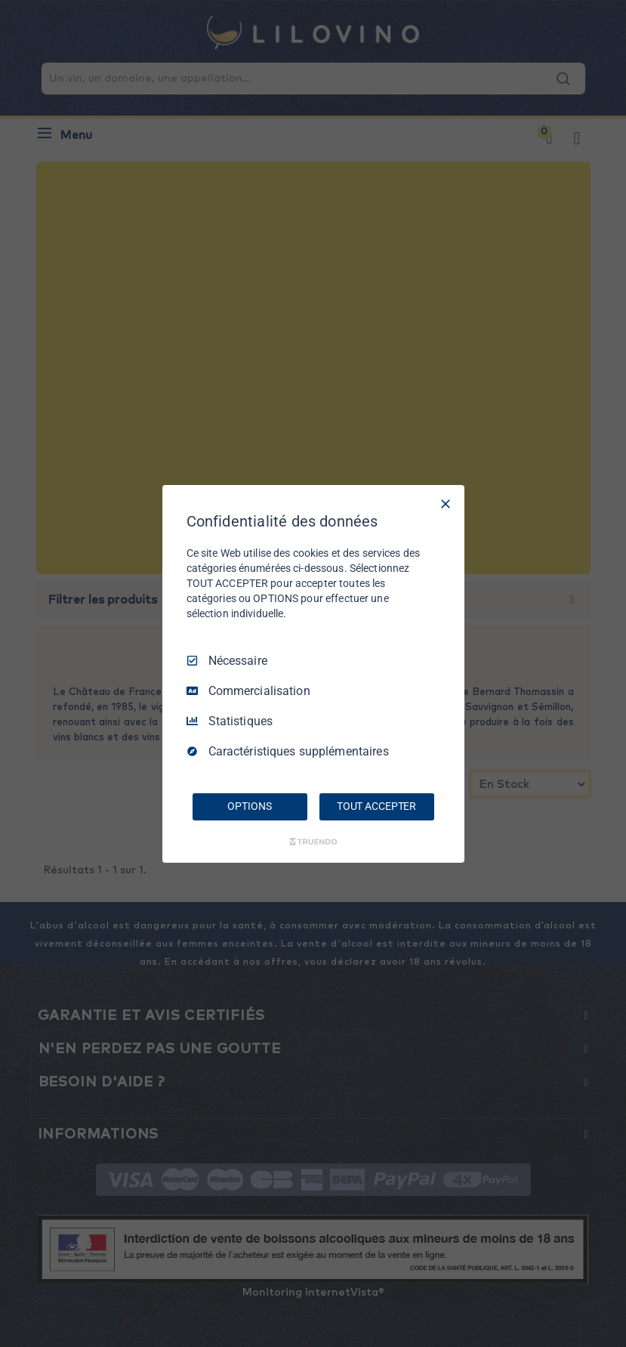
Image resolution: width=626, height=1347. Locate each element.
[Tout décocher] (445, 503)
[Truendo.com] (313, 842)
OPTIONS (249, 806)
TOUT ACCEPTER (376, 806)
